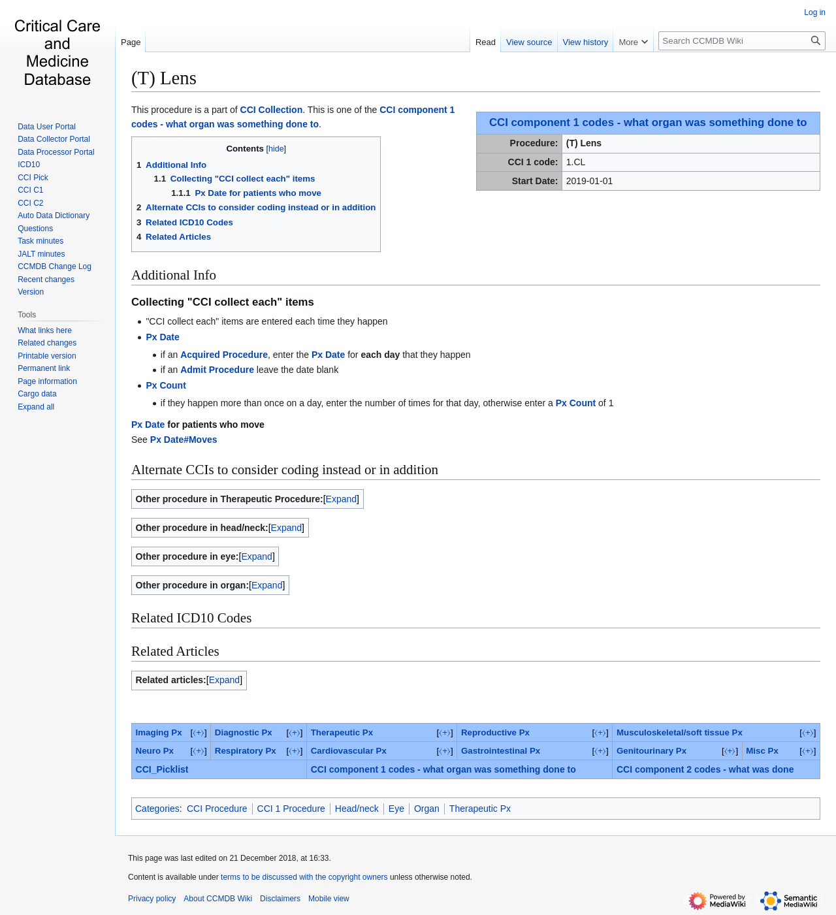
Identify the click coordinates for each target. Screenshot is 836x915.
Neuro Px (155, 751)
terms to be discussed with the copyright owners (304, 877)
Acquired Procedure (224, 354)
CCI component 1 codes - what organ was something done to (648, 122)
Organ (427, 808)
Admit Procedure (217, 369)
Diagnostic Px (243, 732)
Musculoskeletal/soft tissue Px (680, 732)
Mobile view (328, 898)
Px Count (165, 385)
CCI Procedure (217, 808)
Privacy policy (152, 898)
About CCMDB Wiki (218, 898)
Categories (157, 808)
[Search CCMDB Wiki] (742, 40)
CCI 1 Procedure (291, 808)
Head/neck (357, 808)
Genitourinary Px (651, 751)
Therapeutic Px (342, 732)
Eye (396, 808)
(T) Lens (164, 77)
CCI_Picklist (162, 769)
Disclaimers (280, 898)
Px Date (162, 337)
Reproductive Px (495, 732)
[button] (36, 406)
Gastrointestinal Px (500, 751)
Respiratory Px (245, 751)
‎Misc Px (762, 751)
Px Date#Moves (183, 439)
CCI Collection (271, 109)
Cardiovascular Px (349, 751)
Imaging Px (159, 732)
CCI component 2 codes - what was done (705, 769)
